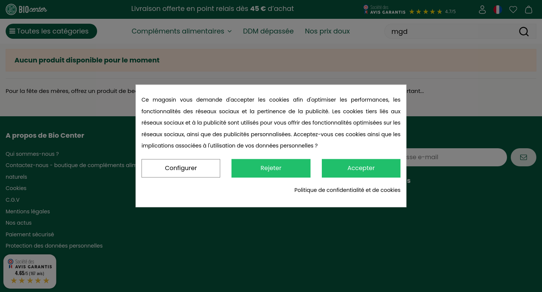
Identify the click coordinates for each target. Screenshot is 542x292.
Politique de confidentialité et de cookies (347, 190)
